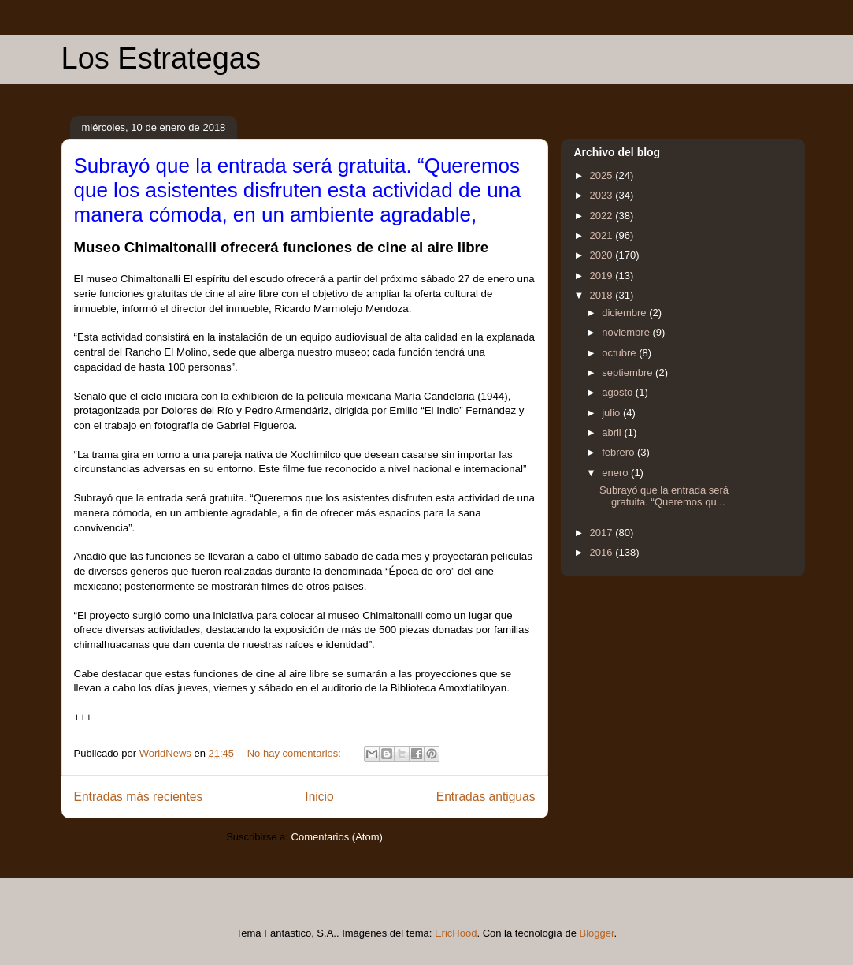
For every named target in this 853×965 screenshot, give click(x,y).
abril (613, 432)
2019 (603, 275)
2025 (603, 175)
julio (612, 413)
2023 (603, 195)
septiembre (628, 372)
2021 (603, 235)
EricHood (456, 933)
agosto (619, 392)
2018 (603, 295)
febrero (619, 452)
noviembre (627, 332)
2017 (603, 532)
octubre (620, 353)
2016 (603, 552)
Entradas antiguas (486, 796)
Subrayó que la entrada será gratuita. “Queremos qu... (664, 496)
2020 (603, 255)
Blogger (597, 933)
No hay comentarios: (295, 753)
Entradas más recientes (138, 796)
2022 (603, 216)
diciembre (625, 313)
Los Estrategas (161, 58)
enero (616, 473)
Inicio (319, 796)
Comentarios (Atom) (337, 837)
